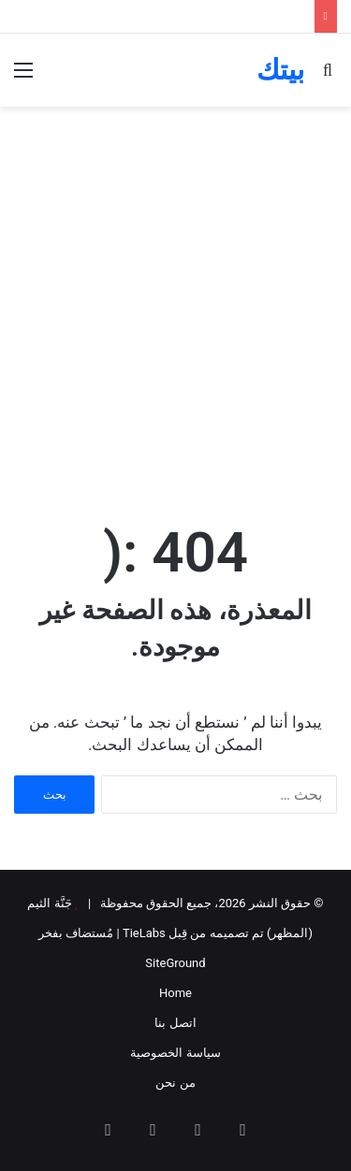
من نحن (175, 1083)
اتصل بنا (175, 1023)
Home (175, 993)
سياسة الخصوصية (175, 1053)
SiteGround (175, 963)
